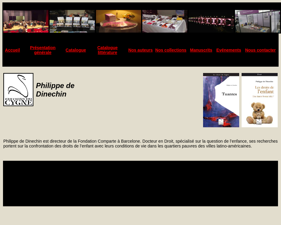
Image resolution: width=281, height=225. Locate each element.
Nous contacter (260, 50)
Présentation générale (43, 50)
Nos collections (170, 50)
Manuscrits (201, 50)
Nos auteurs (140, 50)
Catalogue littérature (107, 50)
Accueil (12, 50)
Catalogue (76, 50)
